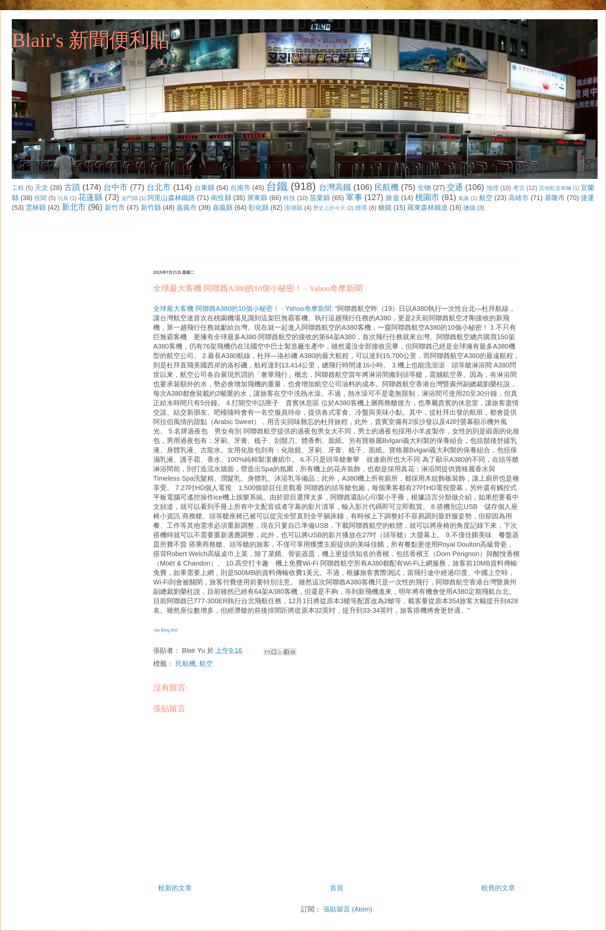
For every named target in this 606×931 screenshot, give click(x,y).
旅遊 (392, 197)
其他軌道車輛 (555, 188)
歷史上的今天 (329, 208)
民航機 (386, 187)
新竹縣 (151, 207)
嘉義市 (186, 207)
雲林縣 (36, 207)
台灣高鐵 (335, 187)
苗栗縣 (320, 197)
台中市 (115, 187)
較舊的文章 (498, 888)
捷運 (587, 197)
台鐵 (277, 186)
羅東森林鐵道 (427, 207)
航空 (486, 197)
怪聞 (40, 198)
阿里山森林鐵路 (171, 197)
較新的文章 (175, 888)
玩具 (63, 198)
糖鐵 (385, 207)
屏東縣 (257, 197)
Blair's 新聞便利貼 (91, 40)
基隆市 (555, 197)
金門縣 (130, 198)
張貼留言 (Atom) (347, 909)
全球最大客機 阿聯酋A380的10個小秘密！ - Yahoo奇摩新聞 (242, 308)
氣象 (464, 198)
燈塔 (361, 207)
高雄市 (518, 197)
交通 (455, 187)
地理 (492, 188)
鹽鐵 (469, 207)
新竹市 (115, 207)
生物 (424, 187)
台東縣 (204, 187)
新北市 (74, 207)
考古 (519, 188)
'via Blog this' (165, 630)
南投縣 (221, 197)
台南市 (240, 187)
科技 (289, 198)
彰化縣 (258, 207)
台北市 (158, 187)
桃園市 (427, 197)
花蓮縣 (90, 197)
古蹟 (72, 187)
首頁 (336, 888)
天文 (41, 187)
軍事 (354, 197)
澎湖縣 (293, 207)
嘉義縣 (222, 207)
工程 (18, 188)
